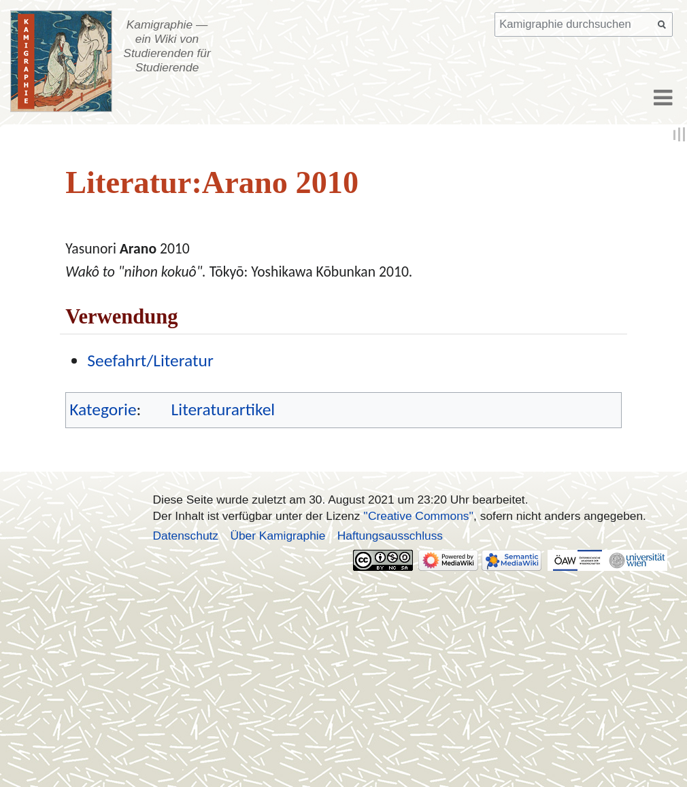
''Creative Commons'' (418, 516)
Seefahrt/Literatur (150, 360)
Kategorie (102, 409)
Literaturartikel (223, 409)
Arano (138, 248)
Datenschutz (186, 535)
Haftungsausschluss (390, 535)
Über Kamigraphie (277, 535)
